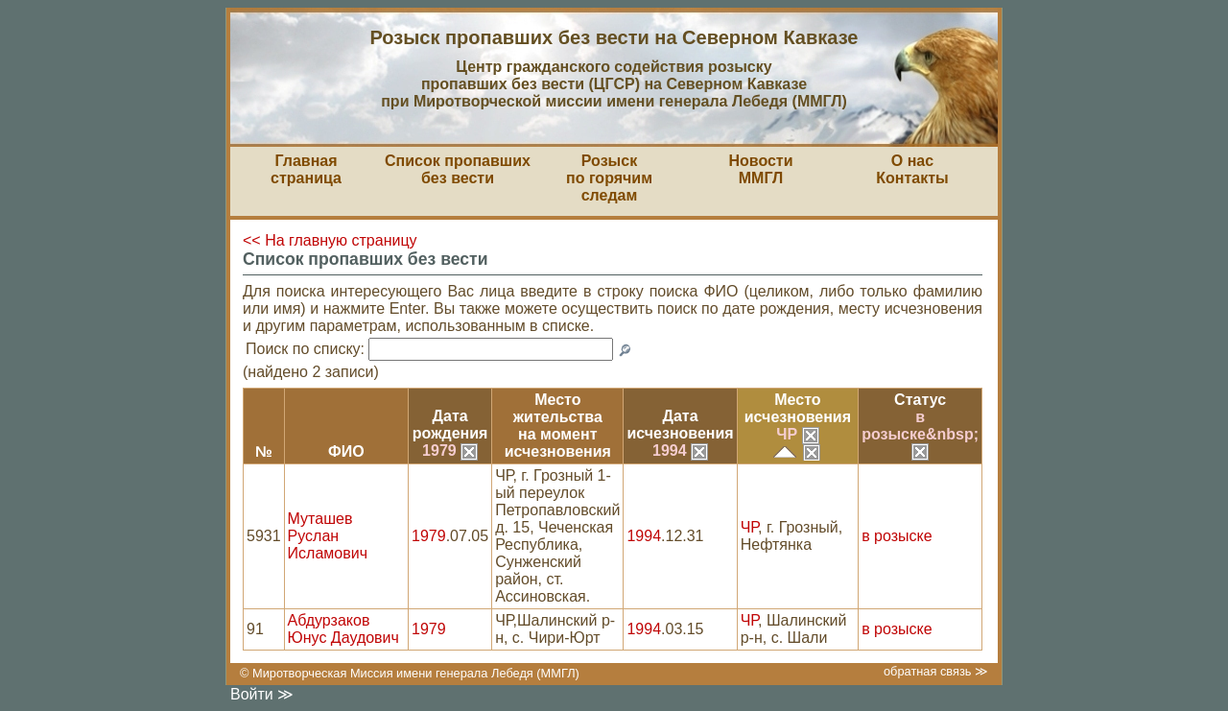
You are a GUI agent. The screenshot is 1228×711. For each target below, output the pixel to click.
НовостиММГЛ (760, 169)
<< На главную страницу (330, 240)
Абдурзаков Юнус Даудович (343, 629)
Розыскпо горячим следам (609, 178)
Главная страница (306, 169)
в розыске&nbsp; (920, 434)
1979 (450, 450)
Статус (920, 399)
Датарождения (450, 424)
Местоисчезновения (797, 408)
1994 (680, 450)
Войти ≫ (262, 694)
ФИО (346, 451)
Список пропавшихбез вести (458, 169)
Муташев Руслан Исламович (327, 535)
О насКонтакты (912, 169)
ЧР (797, 434)
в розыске (897, 536)
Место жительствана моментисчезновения (558, 425)
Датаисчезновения (679, 424)
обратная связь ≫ (936, 671)
